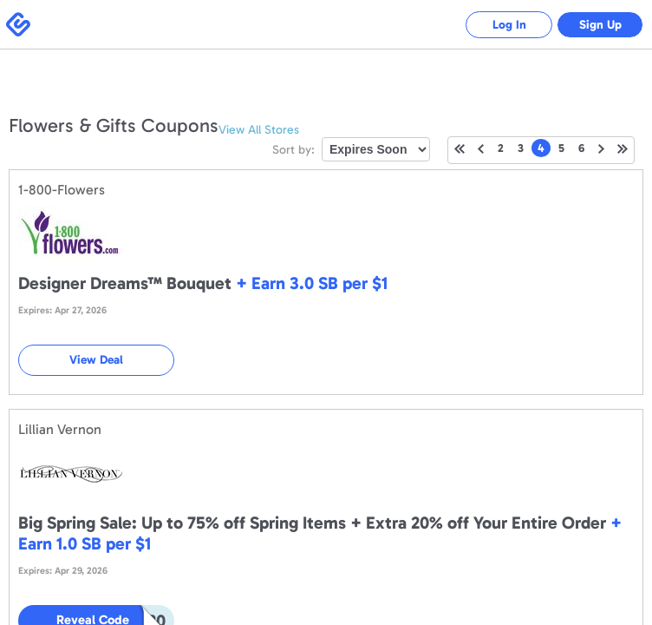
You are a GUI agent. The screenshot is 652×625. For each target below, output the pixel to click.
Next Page (601, 149)
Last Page (622, 149)
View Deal (96, 359)
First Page (459, 149)
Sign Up (600, 24)
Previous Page (481, 149)
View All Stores (258, 129)
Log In (509, 24)
